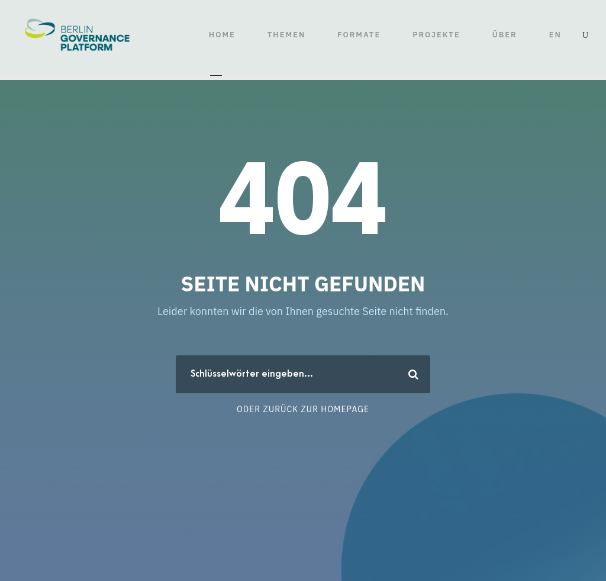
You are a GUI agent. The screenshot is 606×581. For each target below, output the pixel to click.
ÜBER (504, 35)
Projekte (436, 35)
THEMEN (286, 35)
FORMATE (359, 35)
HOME (222, 35)
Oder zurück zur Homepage (303, 409)
